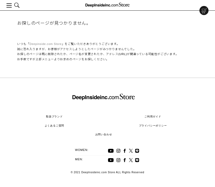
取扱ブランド (54, 116)
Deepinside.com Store (45, 43)
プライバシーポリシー (153, 125)
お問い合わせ (103, 134)
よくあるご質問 (54, 125)
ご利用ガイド (152, 116)
